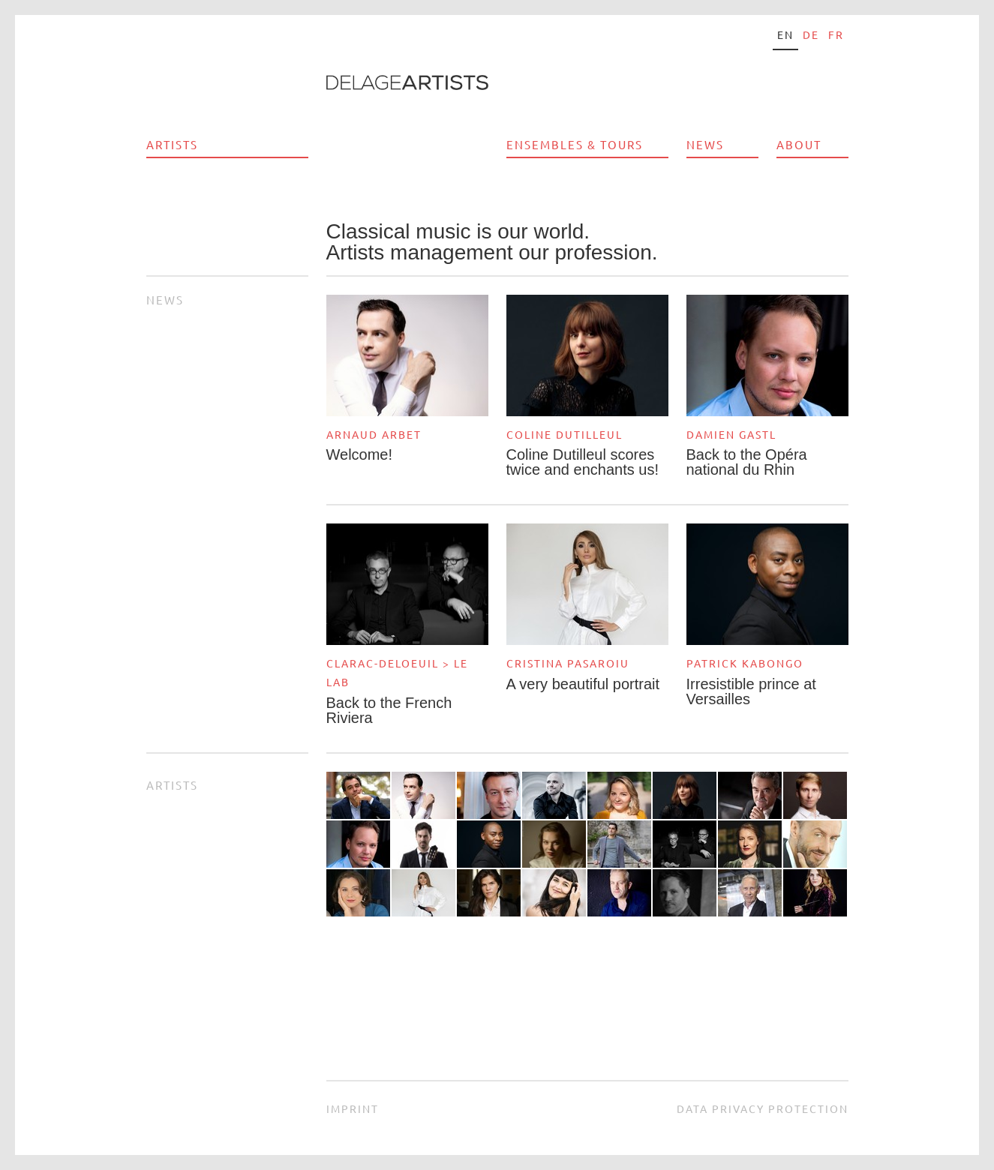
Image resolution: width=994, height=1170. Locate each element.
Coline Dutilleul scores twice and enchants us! (582, 462)
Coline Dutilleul (564, 434)
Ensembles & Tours (574, 144)
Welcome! (359, 454)
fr (836, 34)
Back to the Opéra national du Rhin (746, 462)
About (798, 144)
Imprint (352, 1108)
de (811, 34)
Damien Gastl (731, 434)
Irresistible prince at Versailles (751, 691)
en (785, 34)
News (705, 144)
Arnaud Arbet (374, 434)
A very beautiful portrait (583, 684)
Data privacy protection (762, 1108)
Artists (172, 144)
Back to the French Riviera (389, 710)
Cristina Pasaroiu (567, 663)
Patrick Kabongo (744, 663)
